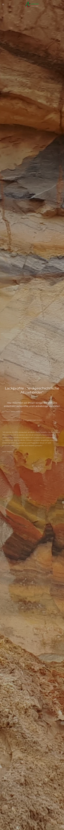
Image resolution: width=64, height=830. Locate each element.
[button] (3, 4)
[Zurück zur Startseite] (32, 4)
